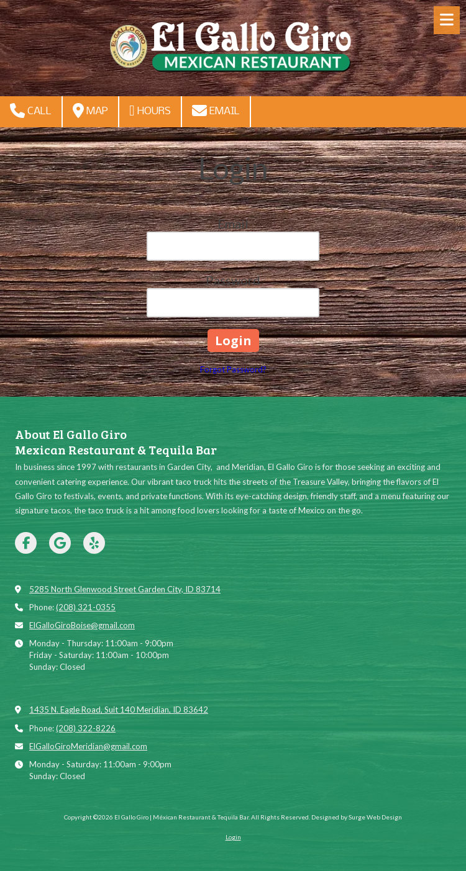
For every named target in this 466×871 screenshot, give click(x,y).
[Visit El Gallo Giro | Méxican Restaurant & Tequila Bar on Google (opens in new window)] (60, 543)
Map (90, 110)
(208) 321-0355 (86, 607)
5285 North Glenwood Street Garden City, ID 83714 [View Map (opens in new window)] (125, 589)
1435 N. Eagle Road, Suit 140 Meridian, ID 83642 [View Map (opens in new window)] (118, 710)
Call (31, 110)
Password (233, 280)
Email (216, 110)
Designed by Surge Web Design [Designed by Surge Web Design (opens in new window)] (356, 817)
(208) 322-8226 (86, 728)
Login (233, 837)
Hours (150, 110)
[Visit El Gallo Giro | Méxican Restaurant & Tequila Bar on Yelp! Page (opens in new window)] (94, 543)
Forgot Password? (233, 369)
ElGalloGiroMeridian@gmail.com (88, 746)
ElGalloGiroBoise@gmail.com (82, 625)
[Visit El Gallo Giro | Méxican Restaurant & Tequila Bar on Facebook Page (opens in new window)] (26, 543)
